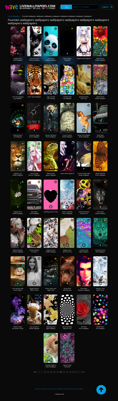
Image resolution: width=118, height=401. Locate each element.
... (41, 372)
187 (67, 372)
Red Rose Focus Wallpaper (84, 327)
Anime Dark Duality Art (67, 173)
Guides (81, 389)
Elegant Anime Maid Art (84, 58)
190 (76, 372)
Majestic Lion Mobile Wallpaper (18, 174)
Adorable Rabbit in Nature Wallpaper (50, 366)
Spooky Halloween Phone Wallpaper (50, 136)
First (35, 372)
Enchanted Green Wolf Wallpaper (100, 251)
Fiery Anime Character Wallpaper (84, 289)
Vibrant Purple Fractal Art (67, 366)
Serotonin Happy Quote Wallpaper (34, 136)
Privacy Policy (68, 389)
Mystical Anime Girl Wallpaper (17, 136)
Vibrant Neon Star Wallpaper (100, 327)
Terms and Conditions (56, 389)
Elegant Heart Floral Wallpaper (18, 59)
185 (61, 372)
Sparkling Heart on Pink (51, 212)
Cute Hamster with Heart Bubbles (17, 289)
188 (70, 372)
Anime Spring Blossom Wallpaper (34, 174)
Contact (37, 389)
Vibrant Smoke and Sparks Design (17, 327)
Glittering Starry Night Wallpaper (50, 327)
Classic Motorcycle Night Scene (50, 289)
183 (54, 372)
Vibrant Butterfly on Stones (34, 251)
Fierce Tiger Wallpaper (34, 97)
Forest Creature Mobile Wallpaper (67, 136)
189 (73, 372)
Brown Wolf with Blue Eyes (67, 289)
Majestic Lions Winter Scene (100, 289)
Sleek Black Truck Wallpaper (34, 212)
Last (83, 372)
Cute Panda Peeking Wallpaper (50, 59)
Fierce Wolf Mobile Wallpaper (100, 212)
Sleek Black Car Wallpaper (100, 136)
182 (51, 372)
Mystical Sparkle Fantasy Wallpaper (17, 251)
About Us (44, 389)
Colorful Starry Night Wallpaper (83, 251)
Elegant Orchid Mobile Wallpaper (51, 251)
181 (48, 372)
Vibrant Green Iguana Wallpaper (51, 174)
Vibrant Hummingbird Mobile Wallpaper (84, 136)
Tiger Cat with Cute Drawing (51, 97)
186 (64, 372)
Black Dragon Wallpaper (67, 59)
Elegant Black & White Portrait (34, 289)
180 (45, 372)
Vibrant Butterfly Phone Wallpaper (100, 174)
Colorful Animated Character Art (83, 212)
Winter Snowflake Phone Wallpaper (67, 212)
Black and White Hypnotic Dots (67, 327)
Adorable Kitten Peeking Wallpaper (34, 59)
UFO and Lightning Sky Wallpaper (17, 97)
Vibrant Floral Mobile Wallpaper (100, 59)
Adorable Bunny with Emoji (83, 97)
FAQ (75, 389)
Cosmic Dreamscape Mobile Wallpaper (84, 174)
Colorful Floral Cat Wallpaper (67, 97)
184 (58, 372)
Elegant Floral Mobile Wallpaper (18, 212)
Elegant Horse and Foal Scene (67, 251)
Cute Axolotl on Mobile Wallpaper (34, 327)
